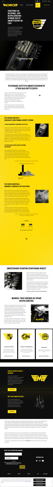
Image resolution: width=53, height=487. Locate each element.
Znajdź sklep (44, 1)
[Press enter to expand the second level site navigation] (23, 5)
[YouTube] (37, 1)
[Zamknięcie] (51, 482)
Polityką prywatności (9, 463)
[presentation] (12, 467)
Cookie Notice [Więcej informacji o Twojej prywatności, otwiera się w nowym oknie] (27, 481)
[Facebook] (35, 1)
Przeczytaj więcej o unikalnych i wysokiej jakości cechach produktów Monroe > (36, 291)
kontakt (49, 1)
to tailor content (14, 461)
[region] (26, 482)
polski (3, 1)
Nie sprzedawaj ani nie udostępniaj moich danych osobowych (39, 480)
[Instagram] (39, 1)
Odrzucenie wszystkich (39, 482)
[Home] (10, 5)
